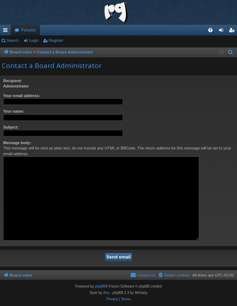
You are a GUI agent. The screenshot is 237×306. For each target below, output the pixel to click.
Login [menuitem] (222, 31)
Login (34, 40)
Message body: (17, 143)
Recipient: (12, 81)
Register (56, 40)
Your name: (13, 111)
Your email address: (21, 96)
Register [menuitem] (233, 31)
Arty (106, 293)
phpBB (100, 286)
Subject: (10, 127)
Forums (28, 30)
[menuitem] (210, 30)
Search (12, 40)
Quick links (7, 31)
